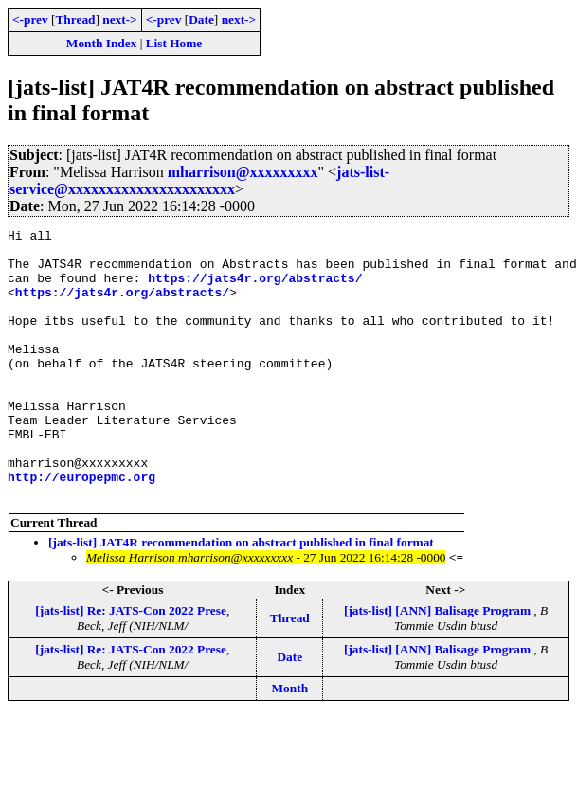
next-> (119, 19)
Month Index (101, 43)
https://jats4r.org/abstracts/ (255, 288)
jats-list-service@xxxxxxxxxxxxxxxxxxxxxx (199, 180)
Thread (75, 19)
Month (290, 742)
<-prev (30, 19)
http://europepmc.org (81, 527)
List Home (174, 43)
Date (201, 19)
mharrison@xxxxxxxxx (243, 172)
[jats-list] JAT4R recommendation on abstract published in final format (241, 596)
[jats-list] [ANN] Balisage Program (438, 664)
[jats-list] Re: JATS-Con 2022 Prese (130, 664)
